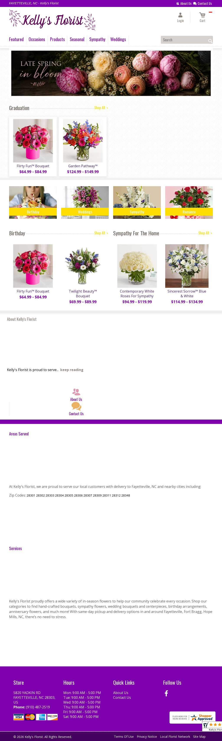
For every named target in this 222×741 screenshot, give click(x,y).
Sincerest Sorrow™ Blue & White (187, 293)
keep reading (71, 369)
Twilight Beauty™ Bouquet (83, 293)
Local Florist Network (175, 736)
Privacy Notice (147, 736)
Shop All (101, 107)
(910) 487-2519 (38, 707)
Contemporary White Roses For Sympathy (137, 293)
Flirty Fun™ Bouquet (33, 166)
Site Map (199, 736)
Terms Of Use (124, 736)
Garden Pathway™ (83, 166)
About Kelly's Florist (22, 319)
